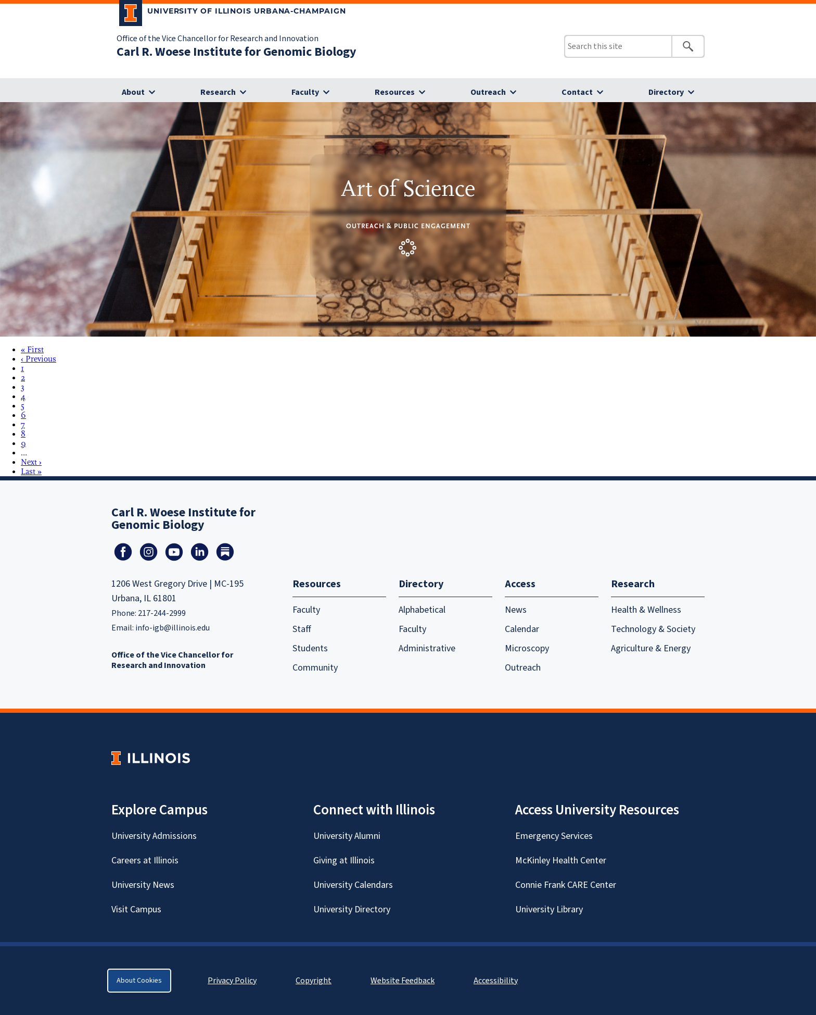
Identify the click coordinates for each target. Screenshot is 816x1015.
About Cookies (139, 980)
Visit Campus (136, 909)
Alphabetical (422, 609)
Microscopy (527, 648)
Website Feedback (404, 980)
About (133, 92)
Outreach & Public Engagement (408, 226)
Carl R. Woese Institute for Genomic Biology (236, 52)
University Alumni (346, 836)
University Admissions (154, 836)
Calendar (522, 629)
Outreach (488, 92)
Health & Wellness (646, 609)
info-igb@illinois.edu (172, 628)
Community (315, 667)
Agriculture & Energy (651, 648)
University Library (549, 909)
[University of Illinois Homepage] (150, 758)
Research (218, 92)
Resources (395, 92)
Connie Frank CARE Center (565, 885)
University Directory (351, 909)
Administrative (427, 648)
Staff (301, 629)
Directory (666, 92)
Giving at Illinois (344, 860)
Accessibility (496, 980)
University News (142, 885)
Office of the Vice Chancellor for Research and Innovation (217, 38)
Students (310, 648)
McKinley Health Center (560, 860)
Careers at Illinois (144, 860)
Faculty (305, 92)
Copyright (314, 980)
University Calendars (353, 885)
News (516, 609)
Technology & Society (653, 629)
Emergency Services (554, 836)
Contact (577, 92)
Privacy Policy (232, 980)
